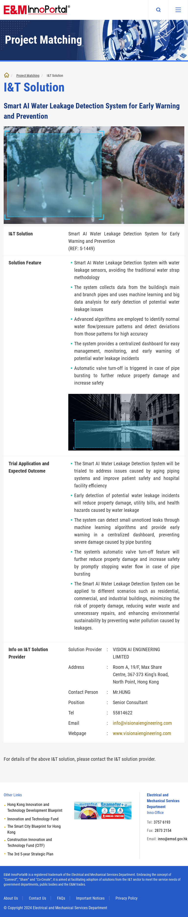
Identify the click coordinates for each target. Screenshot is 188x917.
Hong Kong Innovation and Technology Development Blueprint (34, 807)
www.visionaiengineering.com (142, 733)
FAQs (61, 898)
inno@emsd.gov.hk (172, 839)
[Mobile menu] (178, 10)
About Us (11, 898)
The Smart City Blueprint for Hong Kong (34, 829)
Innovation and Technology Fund (33, 819)
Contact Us (37, 898)
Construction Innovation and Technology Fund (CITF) (29, 842)
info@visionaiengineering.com (142, 723)
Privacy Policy (127, 898)
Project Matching (27, 75)
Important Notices (90, 898)
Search (158, 10)
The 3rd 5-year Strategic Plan (30, 854)
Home (6, 75)
